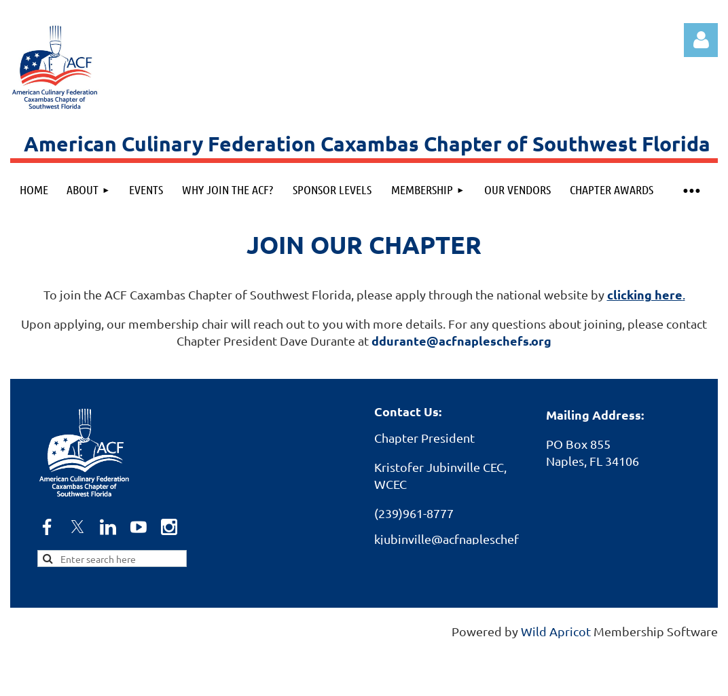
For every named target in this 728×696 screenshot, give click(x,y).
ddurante (461, 340)
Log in (701, 40)
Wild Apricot (556, 631)
